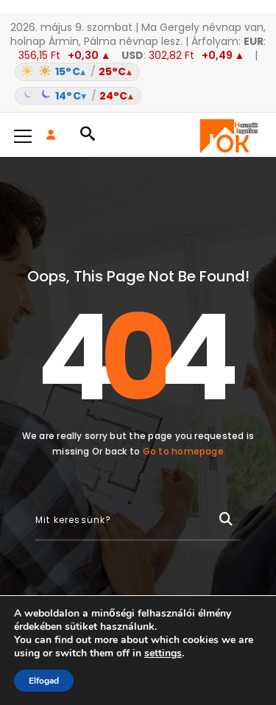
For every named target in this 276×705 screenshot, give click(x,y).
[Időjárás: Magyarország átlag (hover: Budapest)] (138, 84)
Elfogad (44, 681)
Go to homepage (183, 451)
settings (163, 653)
